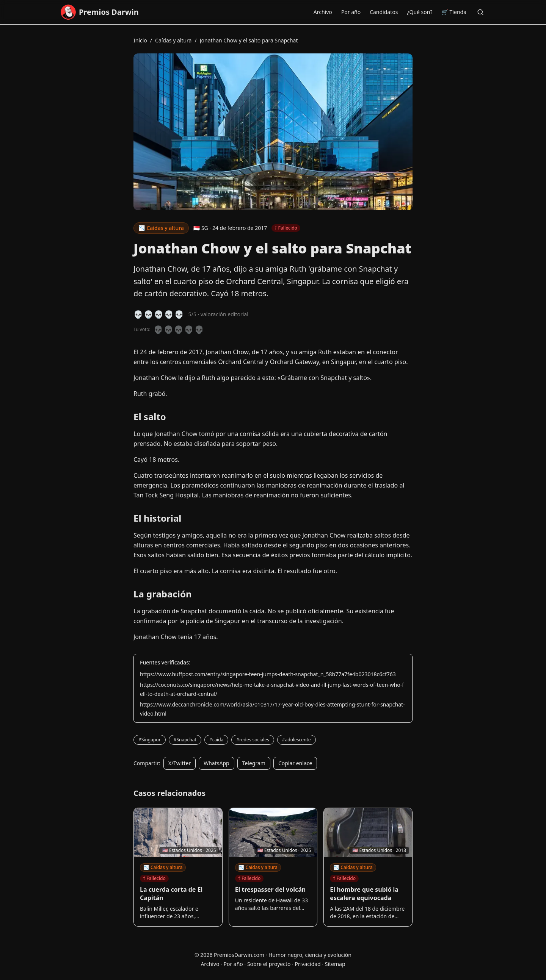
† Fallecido (154, 878)
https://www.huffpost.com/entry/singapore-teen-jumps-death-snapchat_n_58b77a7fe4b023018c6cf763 (268, 674)
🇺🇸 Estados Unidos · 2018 (379, 850)
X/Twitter (179, 763)
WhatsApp (216, 763)
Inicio (140, 40)
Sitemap (335, 963)
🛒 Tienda (454, 12)
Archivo (323, 12)
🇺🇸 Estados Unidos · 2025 (189, 850)
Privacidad (307, 963)
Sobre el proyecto (269, 963)
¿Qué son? (419, 12)
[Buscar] (480, 12)
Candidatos (384, 12)
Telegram (253, 763)
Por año (351, 12)
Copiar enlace (295, 763)
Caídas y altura (173, 40)
